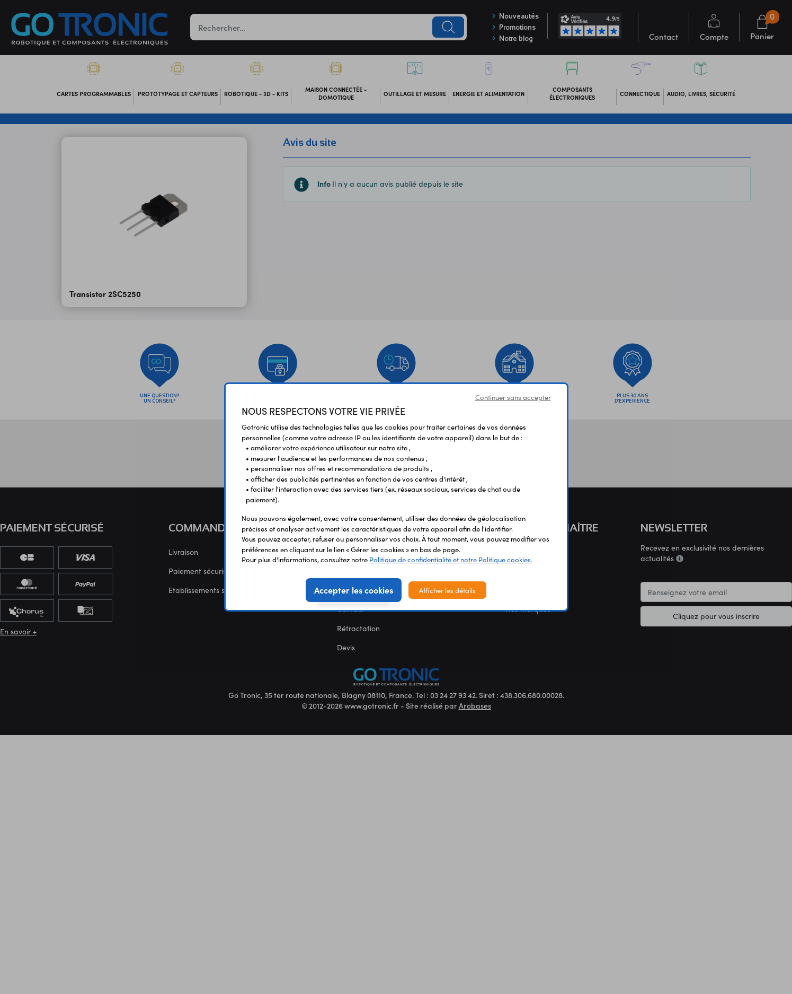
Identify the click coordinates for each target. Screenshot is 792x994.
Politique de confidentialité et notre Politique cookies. (450, 559)
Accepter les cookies (353, 590)
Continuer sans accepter (513, 397)
